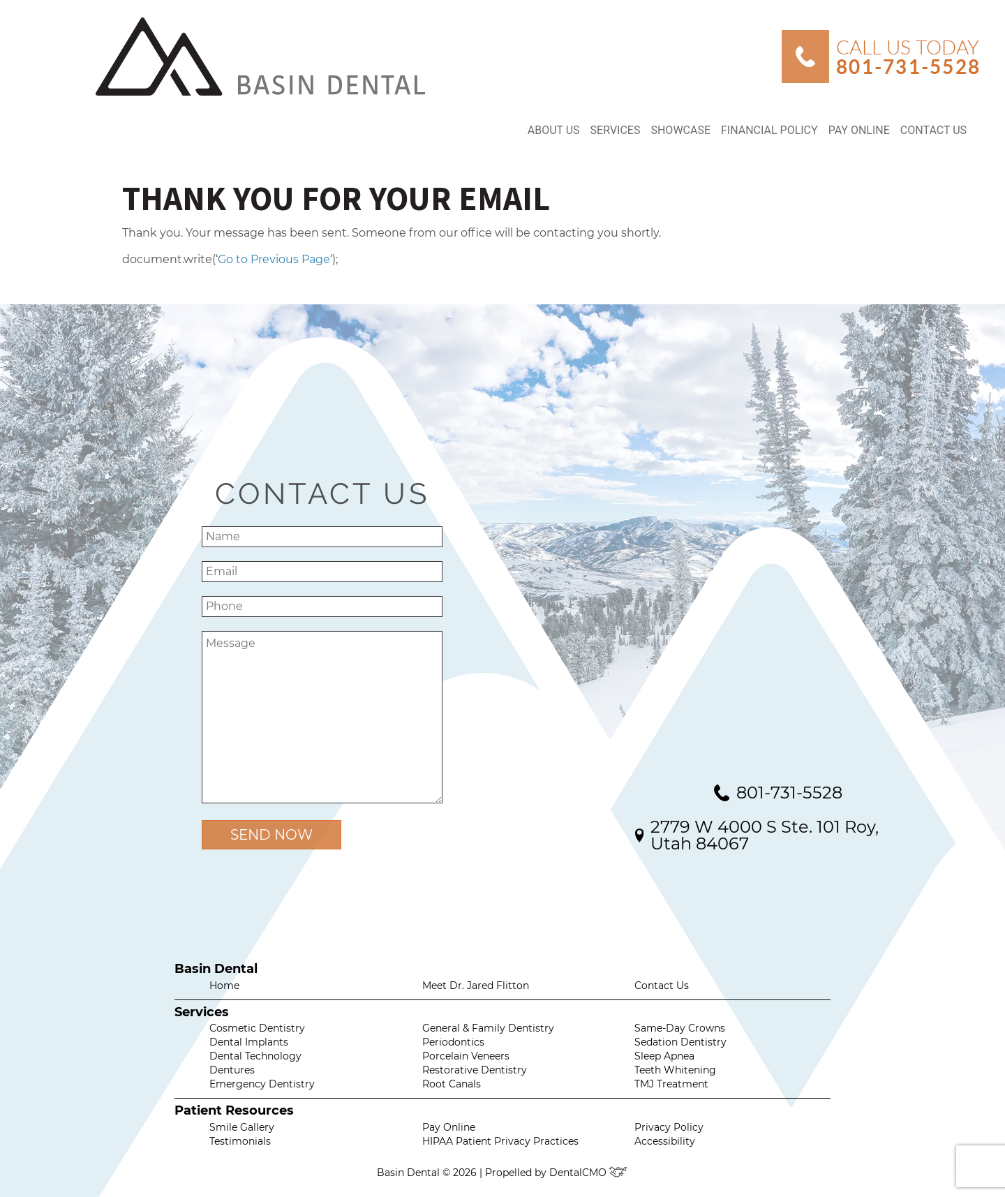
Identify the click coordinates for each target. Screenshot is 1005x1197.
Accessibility (664, 1141)
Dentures (232, 1070)
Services (615, 130)
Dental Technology (255, 1056)
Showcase (680, 130)
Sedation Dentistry (680, 1042)
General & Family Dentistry (488, 1028)
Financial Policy (769, 130)
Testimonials (240, 1141)
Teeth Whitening (675, 1070)
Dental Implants (248, 1042)
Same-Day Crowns (679, 1028)
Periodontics (453, 1042)
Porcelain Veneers (465, 1056)
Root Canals (451, 1084)
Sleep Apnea (664, 1056)
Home (224, 985)
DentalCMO (588, 1172)
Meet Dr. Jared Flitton (475, 985)
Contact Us (933, 130)
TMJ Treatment (671, 1084)
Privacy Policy (669, 1127)
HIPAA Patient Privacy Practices (500, 1141)
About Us (554, 130)
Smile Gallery (241, 1127)
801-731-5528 (789, 793)
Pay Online (859, 130)
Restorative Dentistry (474, 1070)
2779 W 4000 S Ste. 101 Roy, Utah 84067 (764, 835)
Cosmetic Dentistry (257, 1028)
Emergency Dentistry (262, 1084)
